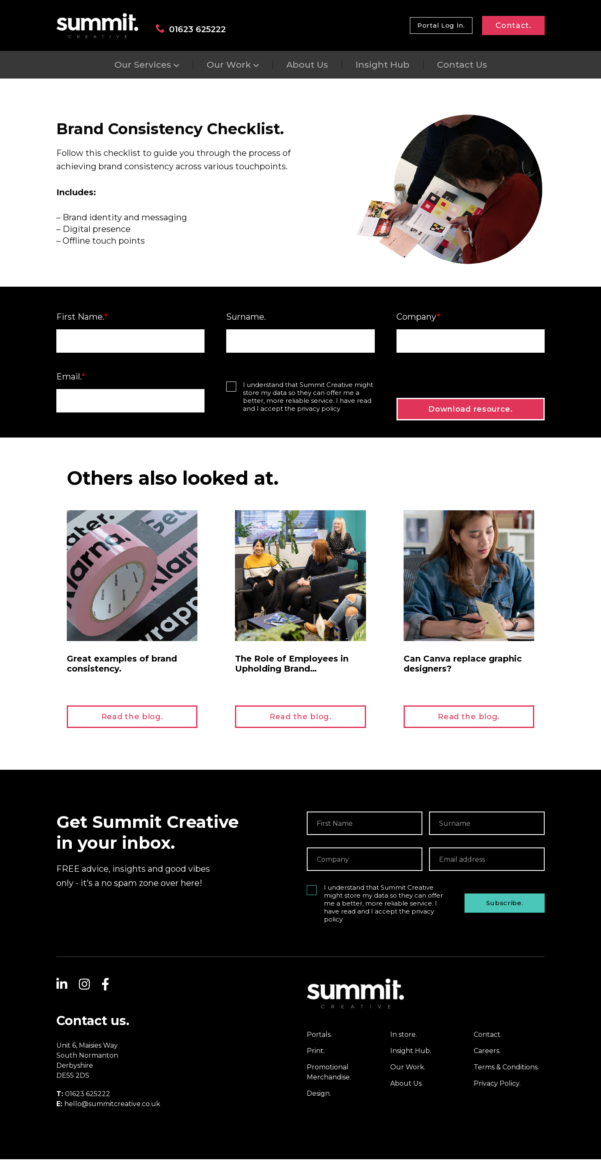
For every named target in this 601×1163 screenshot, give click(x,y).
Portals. (319, 1038)
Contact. (513, 25)
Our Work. (407, 1071)
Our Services (142, 64)
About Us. (406, 1087)
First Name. (82, 321)
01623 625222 (191, 28)
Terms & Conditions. (506, 1071)
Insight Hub (382, 64)
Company (418, 321)
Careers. (487, 1055)
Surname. (246, 321)
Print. (316, 1055)
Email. (70, 380)
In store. (403, 1038)
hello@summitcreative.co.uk (112, 1108)
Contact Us (462, 64)
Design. (319, 1097)
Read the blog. (132, 720)
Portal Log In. (441, 25)
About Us (307, 64)
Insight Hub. (410, 1055)
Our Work (229, 64)
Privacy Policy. (497, 1087)
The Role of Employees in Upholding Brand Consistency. (291, 672)
